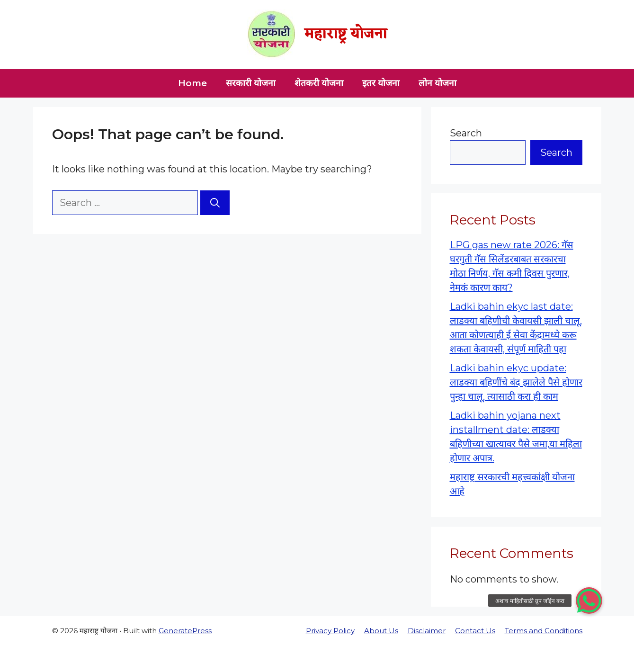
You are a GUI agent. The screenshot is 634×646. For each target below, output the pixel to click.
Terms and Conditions (543, 630)
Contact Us (475, 630)
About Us (381, 630)
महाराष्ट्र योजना (345, 34)
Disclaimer (427, 630)
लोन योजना (437, 83)
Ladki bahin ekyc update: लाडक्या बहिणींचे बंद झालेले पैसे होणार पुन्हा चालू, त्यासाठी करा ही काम (516, 382)
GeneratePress (185, 630)
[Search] (215, 202)
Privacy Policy (330, 630)
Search (466, 133)
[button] (589, 600)
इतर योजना (381, 83)
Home (192, 83)
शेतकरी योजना (319, 83)
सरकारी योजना (251, 83)
